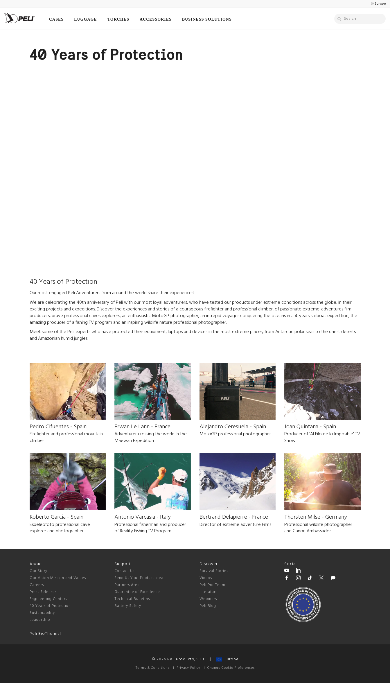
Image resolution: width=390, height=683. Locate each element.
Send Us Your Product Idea (138, 578)
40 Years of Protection (50, 606)
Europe (227, 659)
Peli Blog (208, 606)
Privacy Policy (188, 668)
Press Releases (43, 592)
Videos (206, 578)
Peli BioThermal (45, 633)
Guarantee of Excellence (137, 592)
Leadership (40, 620)
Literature (209, 592)
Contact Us (124, 571)
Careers (37, 585)
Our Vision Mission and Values (58, 578)
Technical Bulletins (132, 599)
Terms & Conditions (153, 668)
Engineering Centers (48, 599)
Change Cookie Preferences (231, 668)
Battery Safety (127, 606)
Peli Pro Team (212, 585)
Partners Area (127, 585)
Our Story (38, 571)
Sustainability (42, 613)
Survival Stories (214, 571)
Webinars (208, 599)
